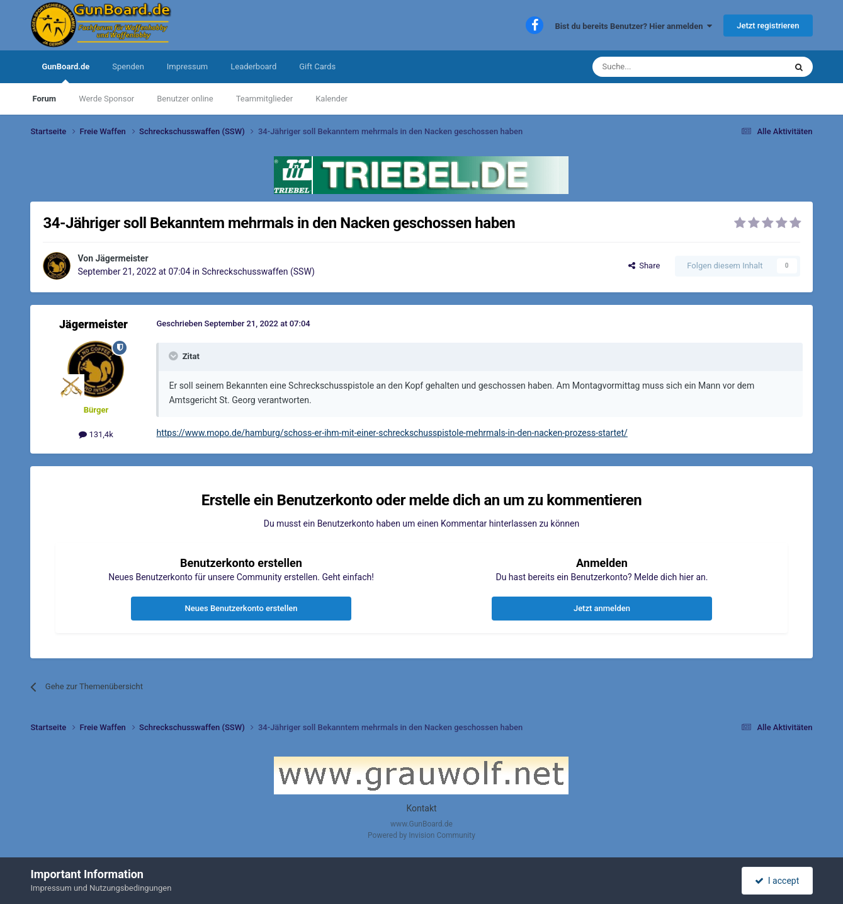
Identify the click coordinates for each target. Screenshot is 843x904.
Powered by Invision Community (421, 835)
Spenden (128, 66)
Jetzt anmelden (602, 608)
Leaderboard (253, 66)
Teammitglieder (264, 98)
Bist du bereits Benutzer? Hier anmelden (633, 26)
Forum (44, 98)
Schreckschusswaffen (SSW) (257, 271)
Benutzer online (185, 98)
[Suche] (659, 67)
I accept (777, 881)
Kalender (331, 98)
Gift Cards (317, 66)
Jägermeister (122, 258)
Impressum (187, 66)
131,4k (96, 434)
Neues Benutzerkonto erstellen (241, 608)
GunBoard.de (65, 72)
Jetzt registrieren (768, 25)
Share (644, 265)
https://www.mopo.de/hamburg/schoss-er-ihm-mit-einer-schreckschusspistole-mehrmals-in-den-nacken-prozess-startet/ (391, 433)
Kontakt (421, 808)
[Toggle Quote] (174, 356)
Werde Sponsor (106, 98)
